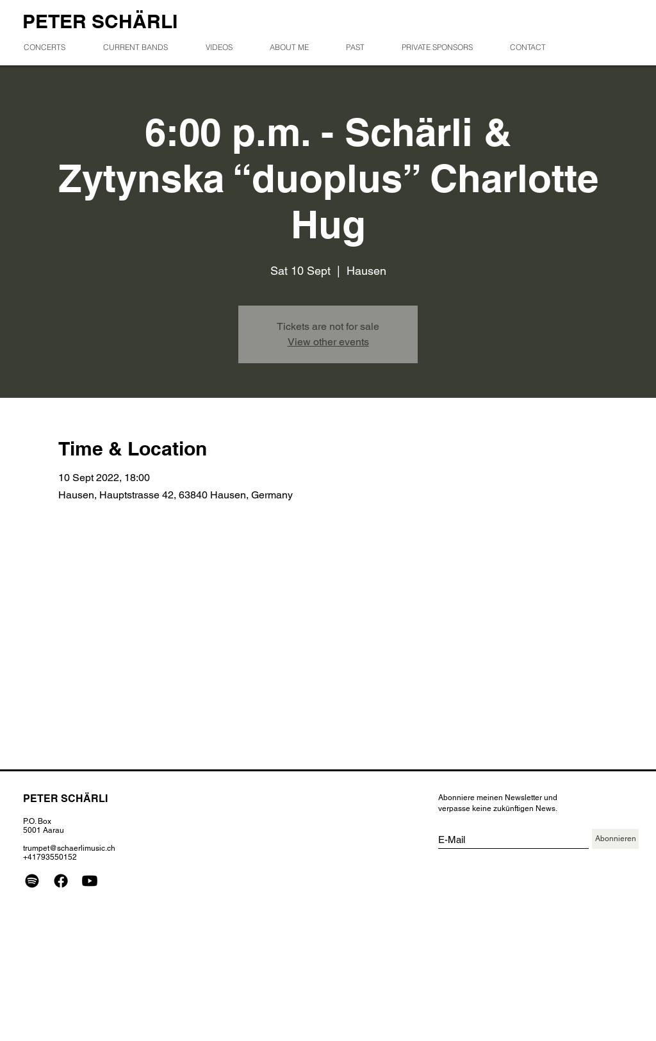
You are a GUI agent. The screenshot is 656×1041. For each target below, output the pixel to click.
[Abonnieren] (615, 839)
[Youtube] (90, 881)
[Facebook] (61, 881)
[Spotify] (32, 881)
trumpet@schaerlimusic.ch (69, 848)
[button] (363, 47)
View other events (328, 342)
